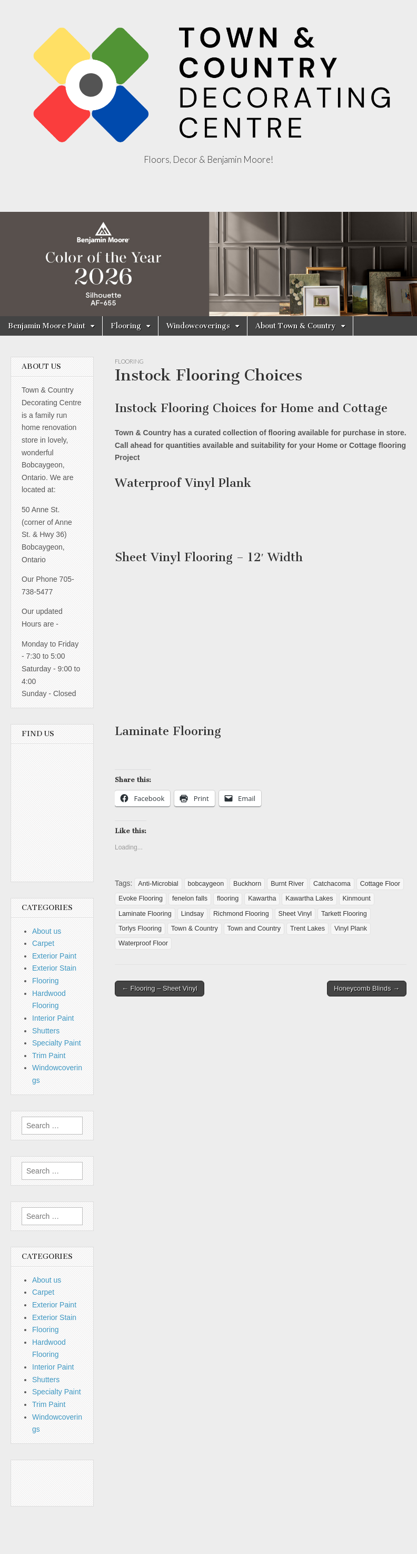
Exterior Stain (54, 968)
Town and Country (254, 928)
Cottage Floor (380, 883)
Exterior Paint (54, 956)
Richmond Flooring (241, 913)
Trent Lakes (307, 928)
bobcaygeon (206, 883)
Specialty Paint (56, 1043)
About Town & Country (295, 325)
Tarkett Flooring (344, 913)
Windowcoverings (198, 325)
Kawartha (262, 898)
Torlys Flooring (140, 928)
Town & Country (194, 928)
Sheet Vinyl (295, 913)
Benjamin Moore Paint (46, 325)
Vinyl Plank (350, 928)
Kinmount (357, 898)
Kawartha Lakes (309, 898)
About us (46, 931)
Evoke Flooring (140, 898)
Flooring (126, 325)
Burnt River (287, 883)
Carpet (43, 943)
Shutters (45, 1031)
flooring (228, 898)
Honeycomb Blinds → (367, 988)
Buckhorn (247, 883)
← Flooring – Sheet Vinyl (159, 988)
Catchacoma (332, 883)
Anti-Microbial (158, 883)
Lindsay (192, 913)
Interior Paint (53, 1018)
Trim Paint (48, 1055)
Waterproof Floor (143, 943)
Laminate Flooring (145, 913)
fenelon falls (189, 898)
